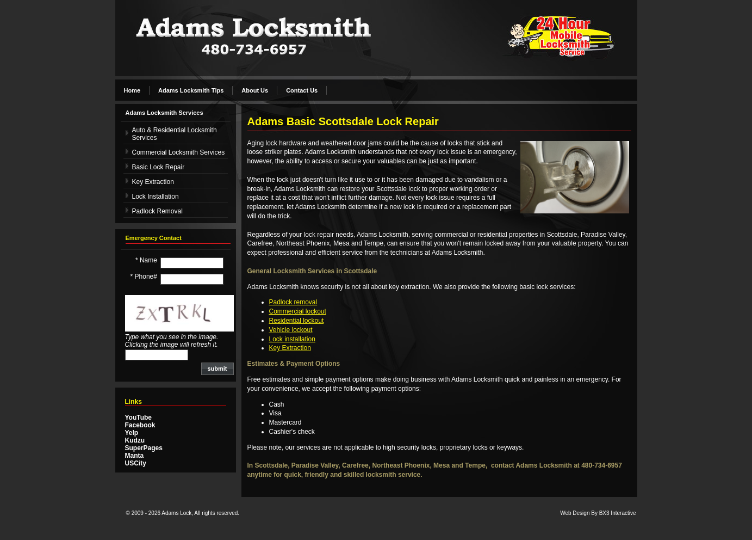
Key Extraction (153, 182)
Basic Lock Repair (158, 167)
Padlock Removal (157, 211)
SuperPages (144, 448)
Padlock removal (293, 302)
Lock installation (292, 339)
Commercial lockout (297, 311)
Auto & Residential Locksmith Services (174, 134)
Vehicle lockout (291, 330)
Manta (134, 455)
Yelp (132, 433)
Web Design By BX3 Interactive (598, 513)
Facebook (140, 425)
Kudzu (135, 440)
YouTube (138, 417)
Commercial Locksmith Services (178, 152)
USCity (135, 463)
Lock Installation (155, 196)
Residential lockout (296, 320)
